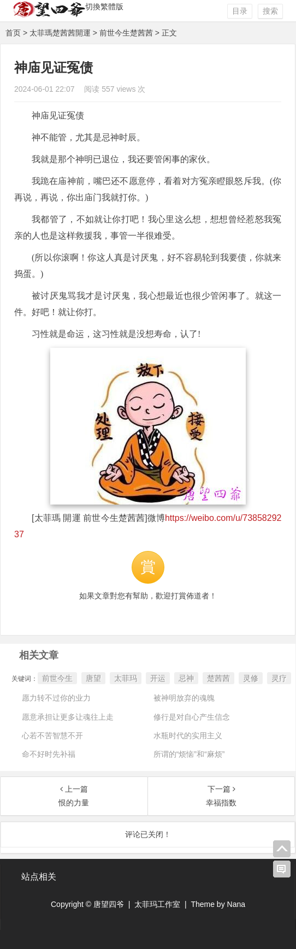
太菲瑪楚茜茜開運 (60, 32)
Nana (236, 904)
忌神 (186, 678)
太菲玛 (125, 678)
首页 (13, 32)
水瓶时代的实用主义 (187, 735)
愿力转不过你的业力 (56, 697)
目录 (239, 11)
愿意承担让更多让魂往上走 (68, 717)
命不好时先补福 (48, 754)
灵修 (250, 678)
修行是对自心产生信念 (191, 717)
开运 (157, 678)
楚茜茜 (218, 678)
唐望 (93, 678)
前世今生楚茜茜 (126, 32)
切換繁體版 (104, 6)
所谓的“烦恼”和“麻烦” (189, 754)
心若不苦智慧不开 (52, 735)
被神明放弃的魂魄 (184, 697)
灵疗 (279, 678)
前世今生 (57, 678)
